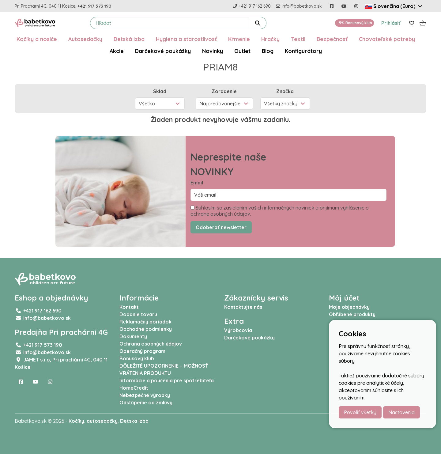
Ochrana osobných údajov (150, 344)
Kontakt (129, 307)
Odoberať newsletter (221, 227)
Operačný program (142, 351)
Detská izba (129, 39)
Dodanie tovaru (138, 314)
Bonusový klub (136, 358)
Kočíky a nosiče (37, 39)
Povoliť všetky (360, 412)
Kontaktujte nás (243, 307)
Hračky (270, 39)
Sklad (159, 91)
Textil (298, 39)
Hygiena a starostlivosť (186, 39)
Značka (285, 91)
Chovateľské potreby (387, 39)
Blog (267, 50)
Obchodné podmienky (145, 329)
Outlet (242, 50)
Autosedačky (85, 39)
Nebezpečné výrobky (144, 395)
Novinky (212, 50)
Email (196, 183)
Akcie (117, 50)
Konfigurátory (303, 50)
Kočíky (76, 421)
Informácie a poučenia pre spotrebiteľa (166, 380)
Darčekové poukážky (163, 50)
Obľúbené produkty (352, 314)
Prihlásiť (391, 23)
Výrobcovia (238, 330)
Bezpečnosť (332, 39)
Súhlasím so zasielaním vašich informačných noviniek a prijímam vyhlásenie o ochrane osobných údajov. (279, 211)
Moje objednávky (349, 307)
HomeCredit (133, 388)
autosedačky (102, 421)
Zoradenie (224, 91)
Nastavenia (401, 412)
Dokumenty (133, 336)
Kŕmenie (239, 39)
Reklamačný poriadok (145, 322)
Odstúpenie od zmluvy (145, 402)
